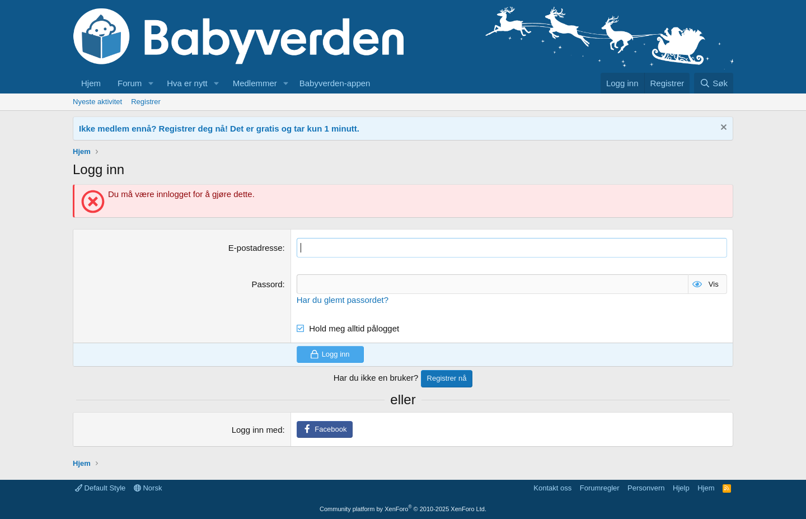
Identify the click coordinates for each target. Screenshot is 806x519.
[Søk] (713, 83)
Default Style (100, 488)
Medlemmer (255, 83)
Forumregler (600, 488)
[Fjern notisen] (722, 128)
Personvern (645, 488)
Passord (267, 284)
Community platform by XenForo (403, 509)
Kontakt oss (552, 488)
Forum (130, 83)
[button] (150, 83)
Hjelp (681, 488)
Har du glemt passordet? (342, 300)
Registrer (146, 101)
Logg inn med (257, 429)
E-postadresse (255, 248)
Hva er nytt (187, 83)
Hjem (91, 83)
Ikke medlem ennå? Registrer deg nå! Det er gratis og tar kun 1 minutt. (219, 128)
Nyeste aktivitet (97, 101)
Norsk (148, 488)
